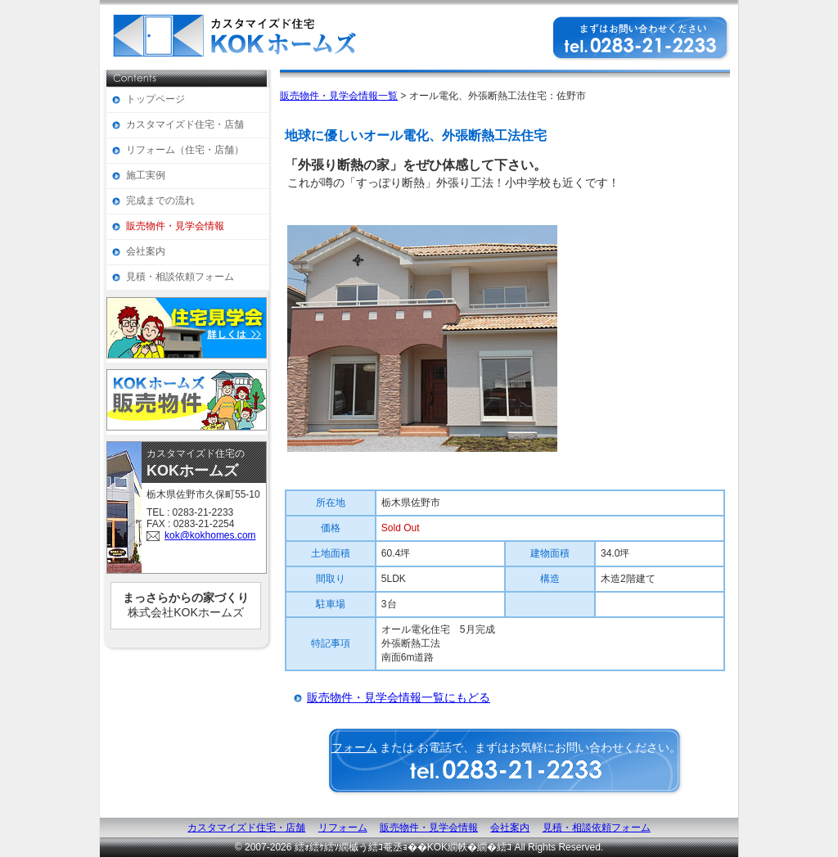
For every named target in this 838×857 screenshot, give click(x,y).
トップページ (155, 99)
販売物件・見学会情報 (175, 226)
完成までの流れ (160, 200)
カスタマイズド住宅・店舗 (185, 124)
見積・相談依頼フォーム (180, 276)
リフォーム (342, 827)
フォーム (354, 747)
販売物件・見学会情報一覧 (339, 95)
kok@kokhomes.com (210, 535)
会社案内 (145, 251)
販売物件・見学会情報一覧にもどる (398, 697)
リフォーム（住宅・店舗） (185, 150)
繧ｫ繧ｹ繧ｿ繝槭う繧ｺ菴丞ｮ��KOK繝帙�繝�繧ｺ (403, 847)
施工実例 (145, 175)
